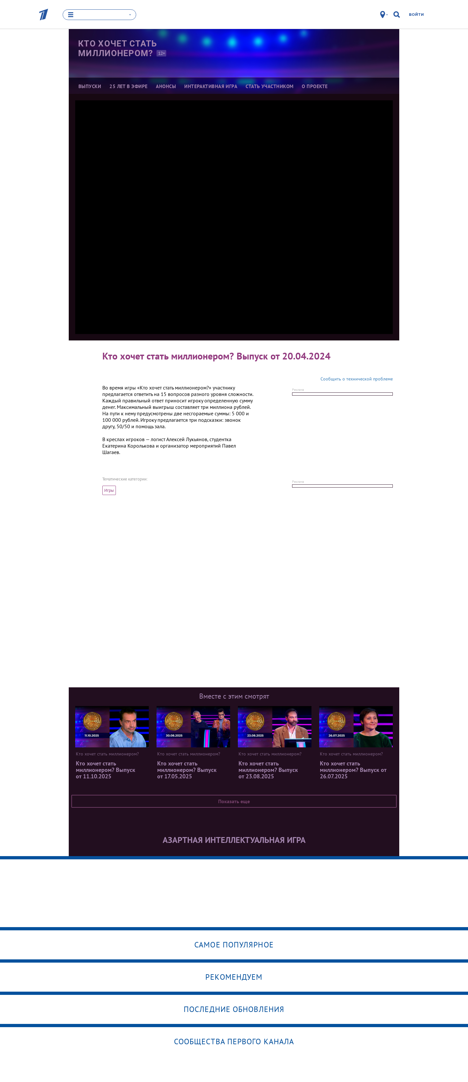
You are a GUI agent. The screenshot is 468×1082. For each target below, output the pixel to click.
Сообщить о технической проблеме (356, 379)
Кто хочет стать (121, 48)
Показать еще (234, 801)
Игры (109, 490)
